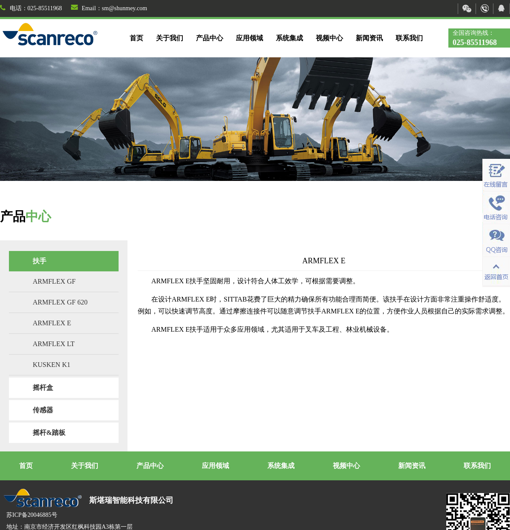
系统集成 (289, 38)
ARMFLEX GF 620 (60, 302)
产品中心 (209, 38)
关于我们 (169, 38)
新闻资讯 (369, 38)
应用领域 (249, 38)
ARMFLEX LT (54, 343)
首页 (136, 38)
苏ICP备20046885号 (31, 515)
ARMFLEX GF (54, 281)
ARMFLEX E (52, 323)
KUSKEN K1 (51, 364)
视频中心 (329, 38)
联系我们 (409, 38)
